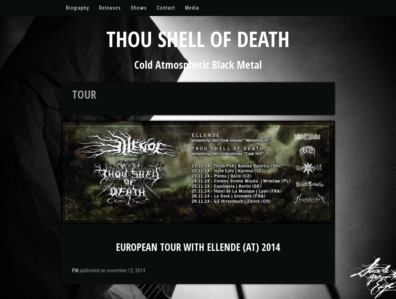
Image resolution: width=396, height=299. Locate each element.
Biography (77, 8)
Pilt (75, 270)
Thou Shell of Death (198, 38)
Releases (110, 8)
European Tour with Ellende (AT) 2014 (198, 247)
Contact (166, 8)
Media (192, 8)
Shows (139, 8)
